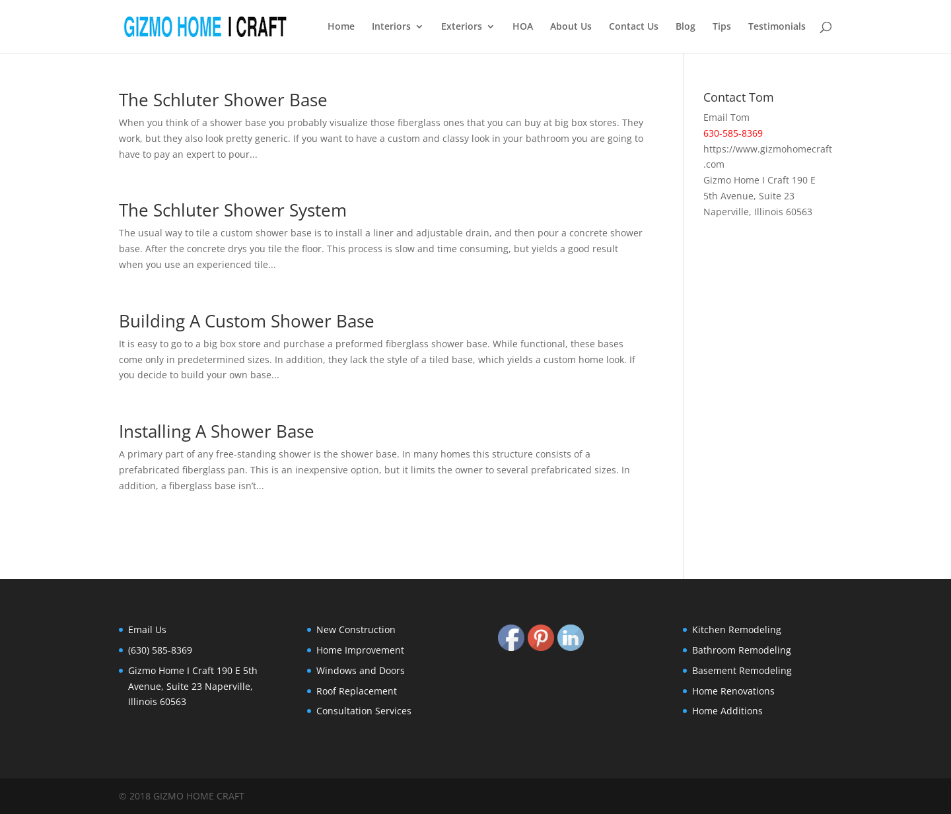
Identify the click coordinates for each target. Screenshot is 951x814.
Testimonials (777, 27)
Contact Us (633, 27)
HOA (522, 27)
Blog (685, 27)
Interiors (391, 27)
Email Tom (726, 117)
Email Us (147, 629)
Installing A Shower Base (216, 431)
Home (341, 27)
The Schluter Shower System (233, 210)
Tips (722, 27)
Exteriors (461, 27)
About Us (571, 27)
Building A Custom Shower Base (246, 321)
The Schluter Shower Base (223, 100)
